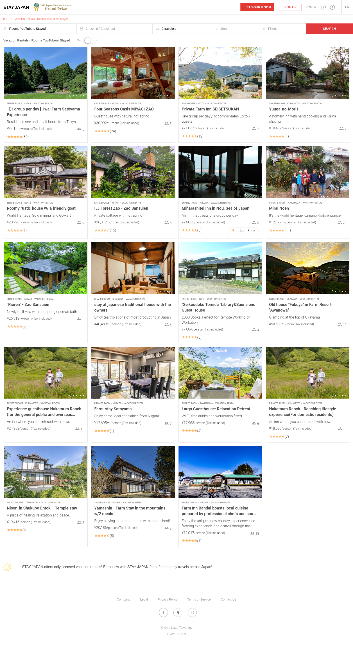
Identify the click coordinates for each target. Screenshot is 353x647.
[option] (45, 73)
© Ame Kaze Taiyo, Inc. (177, 627)
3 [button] (76, 95)
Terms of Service (199, 599)
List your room (257, 7)
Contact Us (228, 599)
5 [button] (83, 95)
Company (123, 599)
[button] (323, 7)
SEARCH (329, 28)
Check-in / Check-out (100, 28)
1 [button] (70, 96)
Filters (272, 28)
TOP (5, 19)
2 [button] (73, 95)
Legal (144, 599)
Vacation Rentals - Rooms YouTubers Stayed (41, 19)
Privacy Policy (167, 599)
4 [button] (80, 95)
